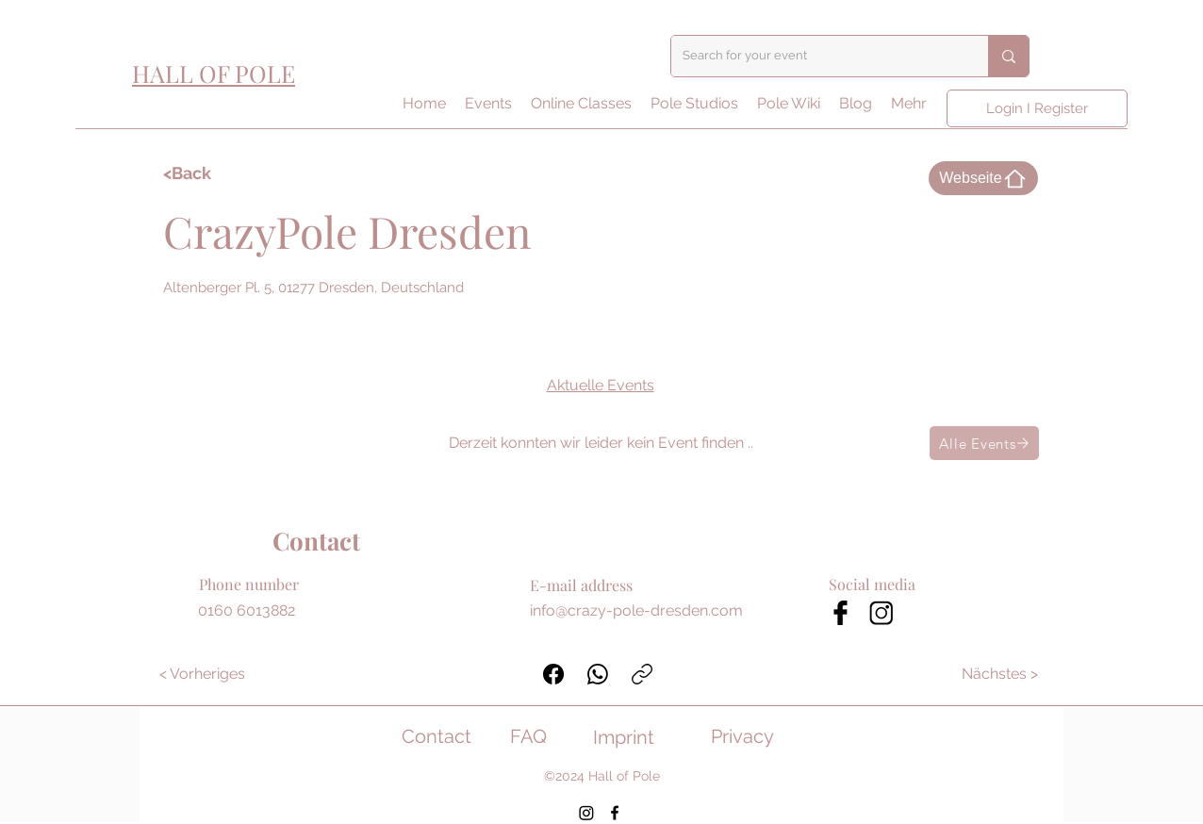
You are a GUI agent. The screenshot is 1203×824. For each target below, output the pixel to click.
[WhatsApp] (597, 674)
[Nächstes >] (1001, 674)
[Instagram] (586, 812)
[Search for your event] (815, 56)
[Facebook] (553, 674)
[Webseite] (983, 178)
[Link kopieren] (642, 674)
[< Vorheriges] (202, 674)
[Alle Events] (984, 443)
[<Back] (217, 173)
